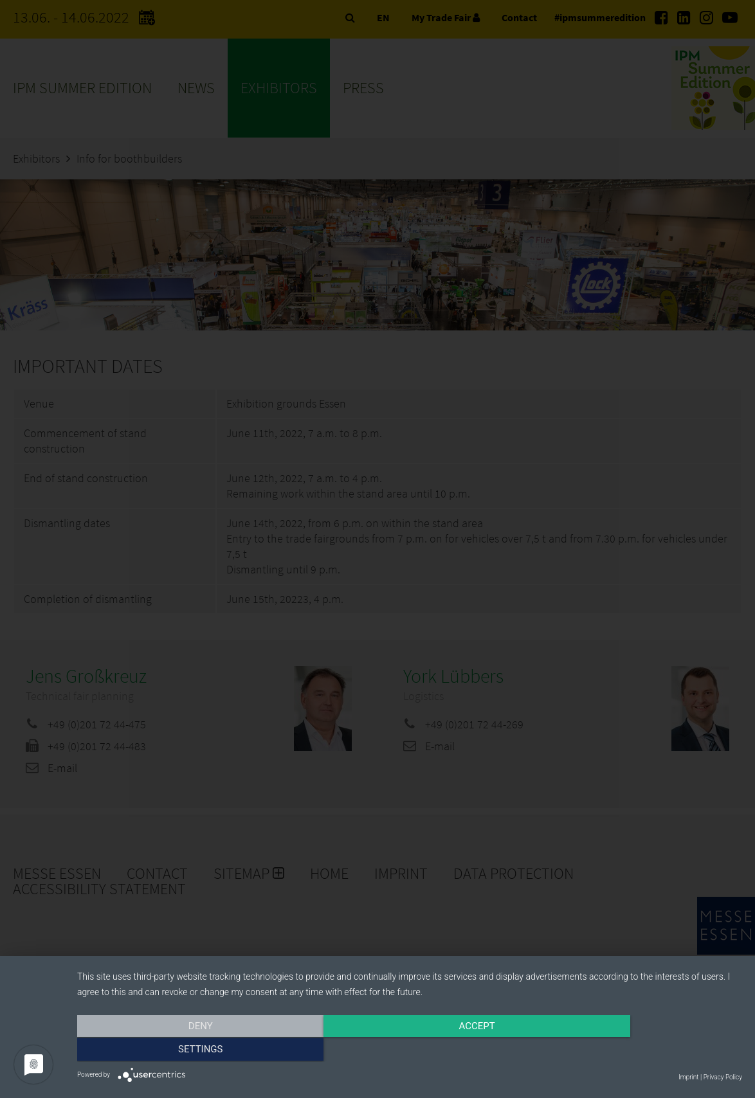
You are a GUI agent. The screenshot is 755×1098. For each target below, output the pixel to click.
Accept (410, 1051)
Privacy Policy (723, 1077)
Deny (177, 1051)
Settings (642, 1051)
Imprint (688, 1077)
